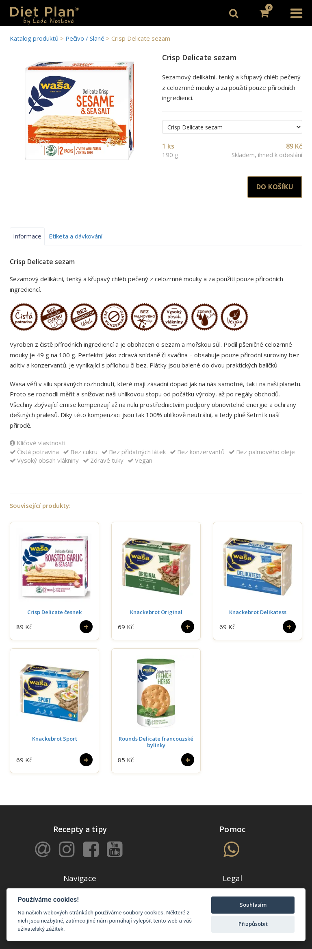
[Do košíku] (86, 626)
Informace (27, 236)
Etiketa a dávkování (75, 236)
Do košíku (275, 186)
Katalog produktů (34, 38)
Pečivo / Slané (85, 38)
